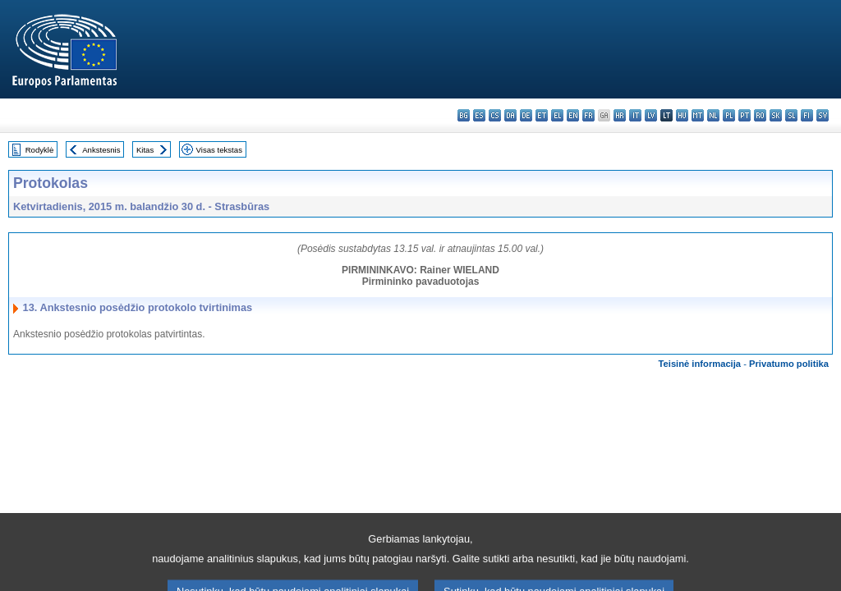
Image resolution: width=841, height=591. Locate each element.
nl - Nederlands (713, 115)
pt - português (744, 115)
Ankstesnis (101, 149)
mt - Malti (698, 115)
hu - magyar (682, 115)
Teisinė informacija (700, 364)
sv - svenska (822, 115)
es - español (479, 115)
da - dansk (510, 115)
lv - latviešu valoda (651, 115)
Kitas (145, 149)
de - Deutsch (526, 115)
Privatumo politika (789, 364)
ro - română (760, 115)
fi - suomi (807, 115)
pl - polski (729, 115)
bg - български (463, 115)
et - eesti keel (541, 115)
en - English (573, 115)
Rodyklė (39, 149)
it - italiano (635, 115)
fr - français (588, 115)
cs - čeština (495, 115)
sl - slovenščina (791, 115)
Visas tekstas (219, 149)
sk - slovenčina (776, 115)
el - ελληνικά (557, 115)
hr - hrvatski (620, 115)
